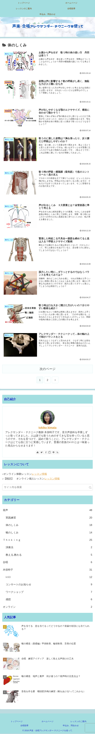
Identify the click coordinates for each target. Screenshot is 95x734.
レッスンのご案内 (78, 722)
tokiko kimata (47, 428)
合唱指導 (24, 726)
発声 (47, 510)
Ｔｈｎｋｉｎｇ (47, 540)
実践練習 (49, 518)
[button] (90, 487)
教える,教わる (49, 555)
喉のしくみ (49, 533)
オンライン (47, 607)
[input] (47, 487)
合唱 (47, 562)
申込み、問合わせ (71, 726)
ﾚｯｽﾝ (49, 577)
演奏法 (49, 548)
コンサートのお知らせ (49, 585)
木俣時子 (47, 570)
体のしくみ (49, 525)
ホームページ (47, 722)
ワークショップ (49, 592)
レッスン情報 (39, 474)
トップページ (17, 722)
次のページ (48, 369)
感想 (49, 600)
